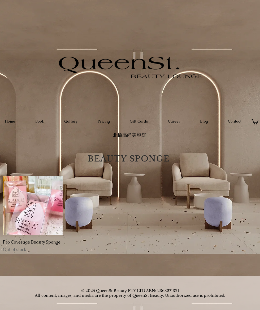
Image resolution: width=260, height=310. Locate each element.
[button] (254, 121)
